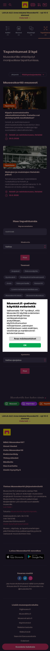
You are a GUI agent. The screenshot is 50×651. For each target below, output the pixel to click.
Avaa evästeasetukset (25, 339)
